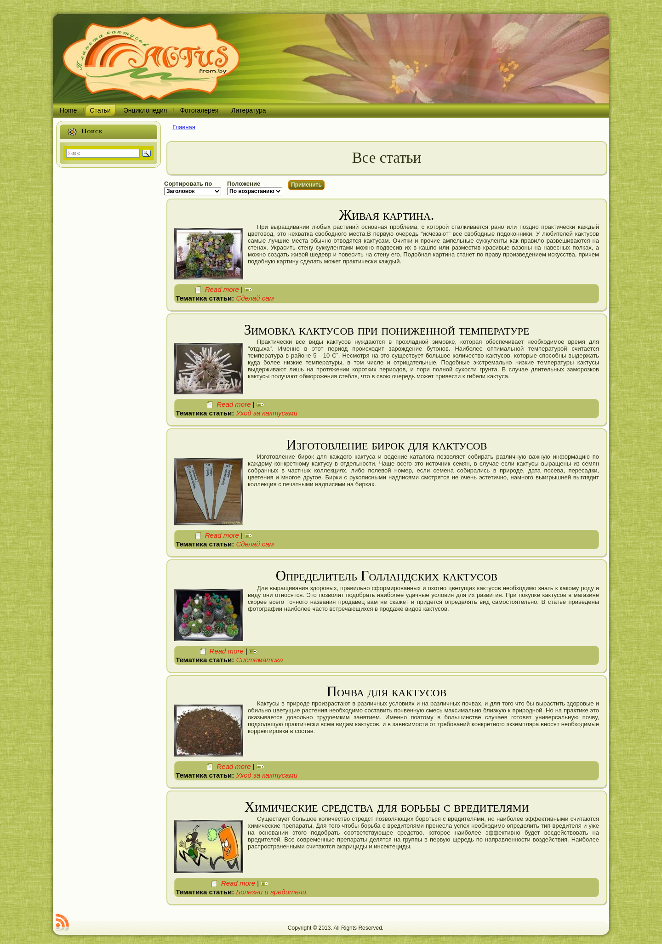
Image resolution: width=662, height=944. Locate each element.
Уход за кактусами (266, 413)
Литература (248, 110)
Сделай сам (255, 298)
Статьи (100, 110)
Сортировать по (188, 183)
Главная (183, 127)
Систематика (259, 660)
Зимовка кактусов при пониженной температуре (387, 330)
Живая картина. (386, 215)
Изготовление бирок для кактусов (386, 445)
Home (68, 110)
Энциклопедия (145, 110)
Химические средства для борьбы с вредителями (387, 807)
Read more (222, 289)
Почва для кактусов (387, 691)
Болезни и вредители (271, 892)
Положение (243, 183)
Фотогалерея (199, 110)
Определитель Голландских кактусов (387, 576)
